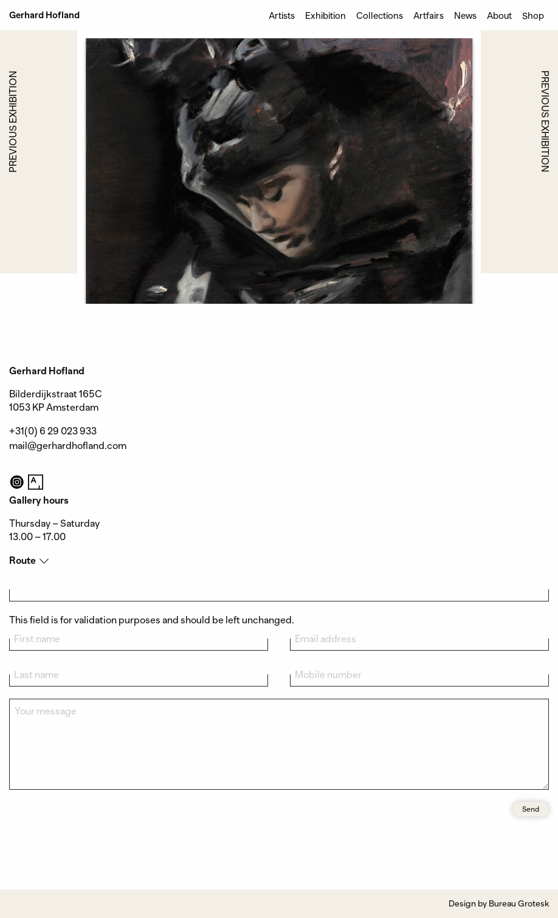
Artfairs (428, 15)
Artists (282, 15)
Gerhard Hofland (44, 15)
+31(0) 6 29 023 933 (53, 431)
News (465, 15)
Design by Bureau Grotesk (499, 903)
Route (22, 560)
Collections (379, 15)
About (499, 15)
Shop (533, 15)
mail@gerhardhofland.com (67, 445)
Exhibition (325, 15)
